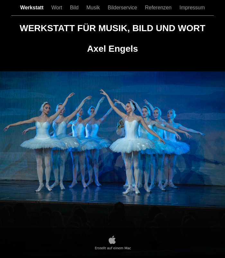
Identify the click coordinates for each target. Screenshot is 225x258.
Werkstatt (32, 7)
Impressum (192, 7)
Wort (57, 7)
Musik (93, 7)
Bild (75, 7)
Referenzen (159, 7)
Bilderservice (123, 7)
